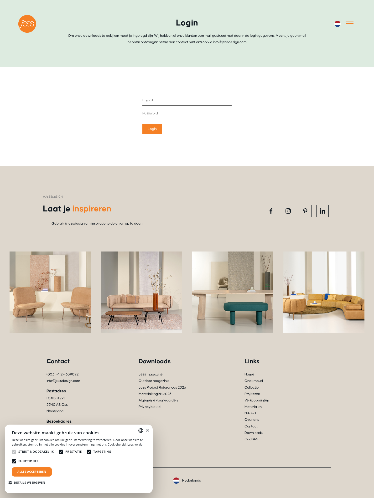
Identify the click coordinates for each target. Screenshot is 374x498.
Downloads (253, 433)
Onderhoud (253, 381)
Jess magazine (151, 374)
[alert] (79, 459)
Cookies (251, 439)
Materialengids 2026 (155, 394)
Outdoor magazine (154, 381)
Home (249, 374)
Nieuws (250, 413)
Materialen (253, 407)
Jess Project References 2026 (162, 387)
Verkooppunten (256, 400)
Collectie (251, 387)
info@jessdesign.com (63, 381)
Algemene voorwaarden (158, 400)
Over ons (251, 419)
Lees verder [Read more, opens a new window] (135, 444)
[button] (28, 482)
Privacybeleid (150, 407)
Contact (251, 426)
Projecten (252, 394)
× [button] (147, 430)
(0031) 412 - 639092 (62, 374)
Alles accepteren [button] (31, 472)
